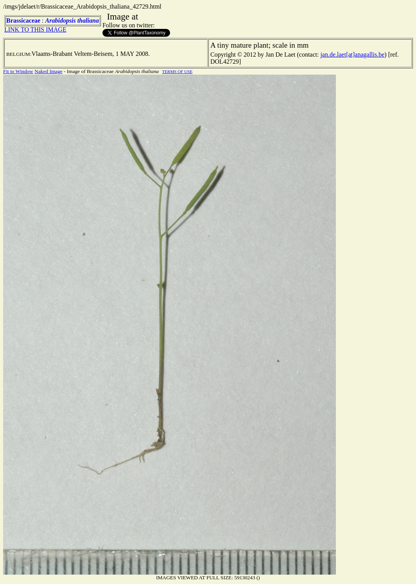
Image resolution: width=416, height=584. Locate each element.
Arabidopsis (60, 20)
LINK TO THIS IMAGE (35, 29)
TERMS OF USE (177, 71)
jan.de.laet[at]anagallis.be (352, 54)
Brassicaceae (23, 20)
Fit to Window (18, 71)
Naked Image (48, 71)
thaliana (88, 20)
